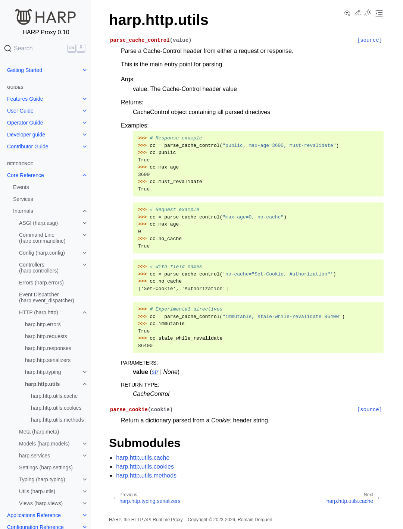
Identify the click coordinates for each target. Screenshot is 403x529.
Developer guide (26, 135)
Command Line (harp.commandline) (42, 238)
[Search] (46, 48)
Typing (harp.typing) (42, 479)
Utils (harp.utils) (37, 491)
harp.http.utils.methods (57, 420)
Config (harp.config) (42, 253)
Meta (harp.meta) (39, 432)
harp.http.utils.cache (54, 396)
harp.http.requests (46, 336)
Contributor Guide (28, 146)
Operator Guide (25, 123)
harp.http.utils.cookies (56, 408)
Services (23, 199)
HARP (115, 519)
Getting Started (24, 70)
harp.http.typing (43, 372)
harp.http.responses (48, 348)
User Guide (20, 111)
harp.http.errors (43, 324)
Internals (23, 211)
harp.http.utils (42, 384)
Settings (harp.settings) (46, 467)
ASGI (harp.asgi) (38, 223)
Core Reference (25, 175)
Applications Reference (34, 515)
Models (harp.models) (44, 444)
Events (21, 187)
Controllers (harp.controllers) (39, 268)
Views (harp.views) (41, 503)
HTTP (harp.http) (38, 312)
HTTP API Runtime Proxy (157, 519)
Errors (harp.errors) (41, 283)
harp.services (34, 456)
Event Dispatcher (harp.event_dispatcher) (46, 297)
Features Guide (25, 99)
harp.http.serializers (48, 360)
